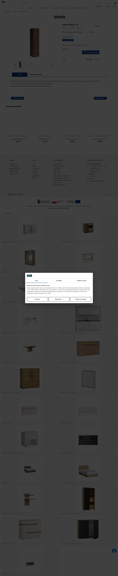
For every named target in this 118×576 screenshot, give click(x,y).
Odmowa (37, 299)
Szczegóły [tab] (59, 280)
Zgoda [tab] (36, 280)
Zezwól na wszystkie (80, 299)
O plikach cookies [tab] (81, 280)
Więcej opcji (59, 299)
